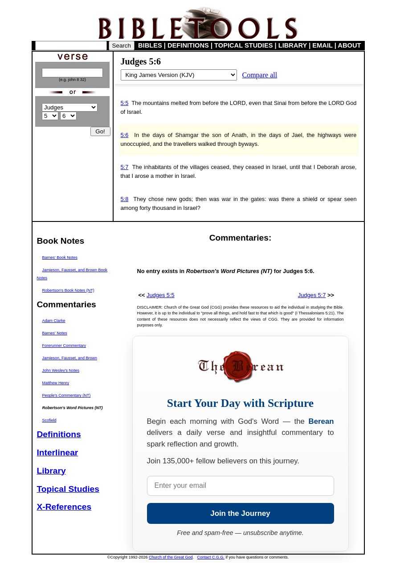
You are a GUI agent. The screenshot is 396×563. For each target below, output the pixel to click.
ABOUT (349, 45)
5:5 (125, 103)
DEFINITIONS (188, 45)
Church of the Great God (171, 557)
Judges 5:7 (312, 295)
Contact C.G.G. (211, 557)
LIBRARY (292, 45)
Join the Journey (240, 513)
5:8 (125, 199)
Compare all (260, 75)
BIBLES (150, 45)
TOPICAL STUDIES (243, 45)
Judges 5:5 (161, 295)
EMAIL (322, 45)
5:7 (125, 167)
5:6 (125, 135)
